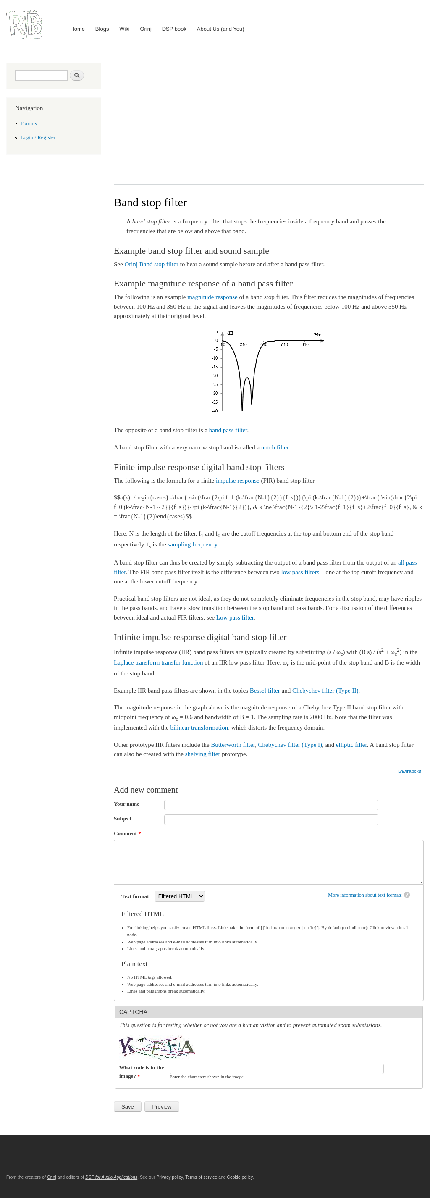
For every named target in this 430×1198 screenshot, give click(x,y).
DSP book (174, 29)
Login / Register (38, 137)
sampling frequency (192, 544)
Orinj (146, 29)
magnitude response (212, 297)
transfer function (182, 662)
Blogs (102, 29)
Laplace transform (137, 662)
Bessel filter (265, 690)
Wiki (124, 29)
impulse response (238, 480)
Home (77, 29)
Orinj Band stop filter (151, 264)
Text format (135, 896)
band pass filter (228, 430)
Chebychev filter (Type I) (290, 744)
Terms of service (201, 1176)
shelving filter (202, 754)
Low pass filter (235, 617)
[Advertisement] (269, 117)
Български (409, 771)
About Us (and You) (220, 29)
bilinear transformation (199, 727)
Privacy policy (169, 1176)
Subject (122, 818)
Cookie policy (239, 1176)
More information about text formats (365, 895)
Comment (127, 833)
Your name (126, 804)
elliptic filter (351, 744)
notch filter (274, 447)
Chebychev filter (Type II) (325, 690)
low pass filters (300, 572)
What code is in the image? (141, 1071)
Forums (29, 123)
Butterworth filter (233, 744)
